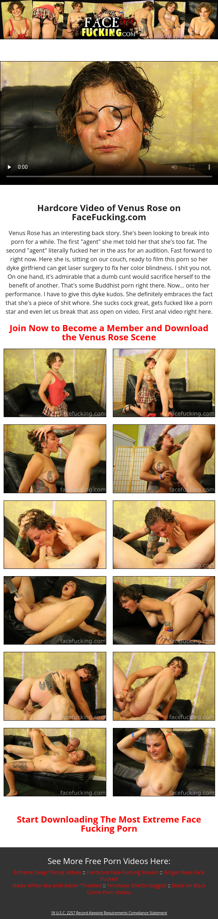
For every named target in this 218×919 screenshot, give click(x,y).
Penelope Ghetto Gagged (136, 885)
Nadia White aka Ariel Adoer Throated (57, 885)
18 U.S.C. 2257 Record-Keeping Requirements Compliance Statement (109, 912)
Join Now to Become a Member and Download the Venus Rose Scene (108, 332)
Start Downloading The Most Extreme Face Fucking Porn (109, 823)
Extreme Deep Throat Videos (47, 872)
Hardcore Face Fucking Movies (122, 872)
